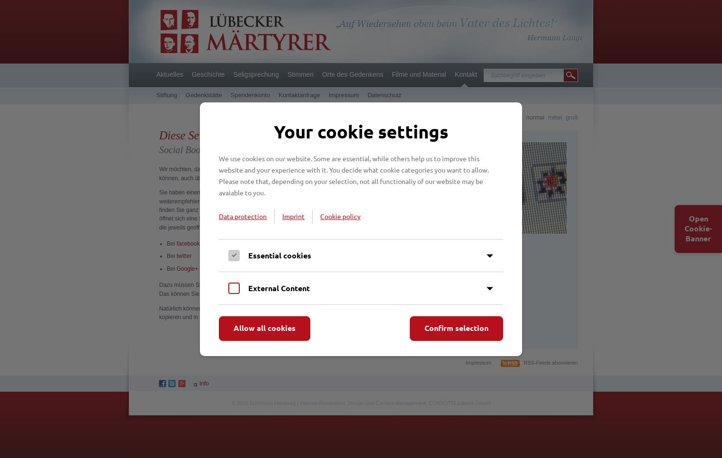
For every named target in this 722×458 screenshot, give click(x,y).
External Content (279, 288)
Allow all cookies (265, 328)
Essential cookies (279, 255)
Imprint (293, 216)
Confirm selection (456, 328)
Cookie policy (340, 216)
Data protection (243, 216)
